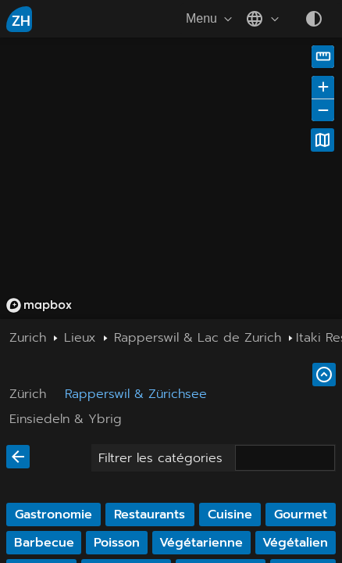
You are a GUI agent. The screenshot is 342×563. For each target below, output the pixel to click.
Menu (211, 19)
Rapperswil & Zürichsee (136, 394)
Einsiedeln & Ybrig (65, 419)
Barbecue (44, 542)
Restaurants (149, 514)
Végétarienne (201, 542)
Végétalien (295, 542)
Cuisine (230, 514)
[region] (171, 178)
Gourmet (300, 514)
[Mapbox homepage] (39, 305)
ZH (21, 21)
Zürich (27, 394)
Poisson (117, 542)
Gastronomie (53, 514)
